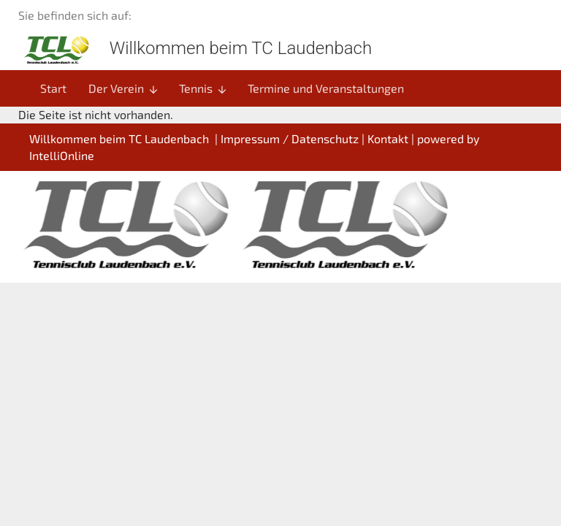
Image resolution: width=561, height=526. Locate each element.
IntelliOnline (61, 155)
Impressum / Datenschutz (290, 138)
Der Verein (123, 88)
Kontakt (387, 138)
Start (53, 88)
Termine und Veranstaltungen (326, 88)
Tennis (203, 88)
